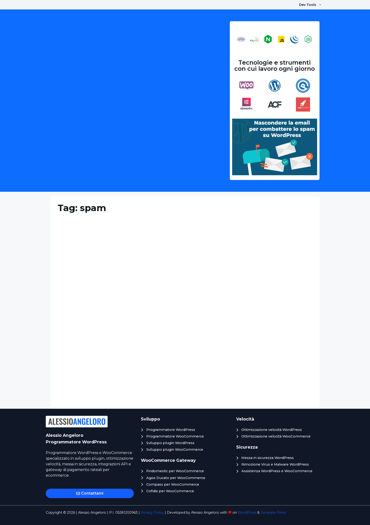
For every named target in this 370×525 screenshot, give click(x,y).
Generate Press (273, 512)
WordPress (247, 512)
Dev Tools (313, 4)
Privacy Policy (152, 512)
